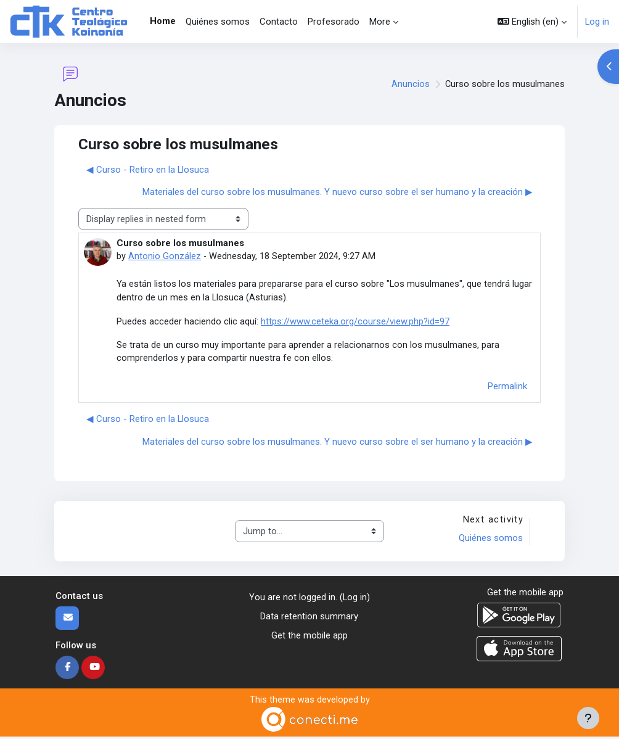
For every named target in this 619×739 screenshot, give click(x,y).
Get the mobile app (309, 636)
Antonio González (164, 256)
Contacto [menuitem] (279, 21)
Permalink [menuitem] (507, 387)
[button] (532, 21)
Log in (597, 21)
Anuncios (410, 83)
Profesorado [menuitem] (333, 21)
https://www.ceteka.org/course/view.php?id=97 (355, 322)
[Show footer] (588, 718)
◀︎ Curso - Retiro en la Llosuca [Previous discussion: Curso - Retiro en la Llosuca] (147, 169)
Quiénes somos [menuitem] (218, 21)
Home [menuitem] (163, 21)
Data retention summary (309, 618)
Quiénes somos (490, 539)
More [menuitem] (379, 21)
